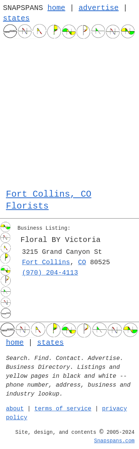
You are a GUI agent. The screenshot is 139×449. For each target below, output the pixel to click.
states (16, 18)
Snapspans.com (114, 441)
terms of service (63, 409)
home (56, 8)
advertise (99, 8)
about (15, 409)
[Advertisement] (69, 112)
